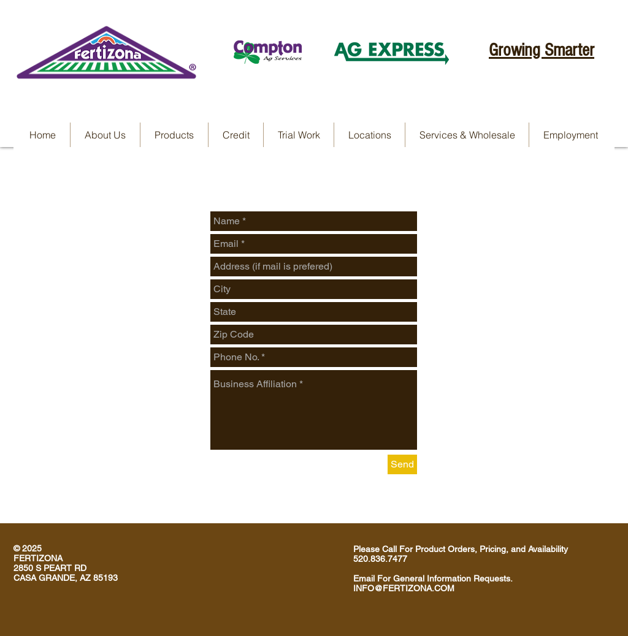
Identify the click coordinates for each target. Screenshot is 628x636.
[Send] (402, 464)
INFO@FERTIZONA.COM (403, 588)
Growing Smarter (541, 50)
